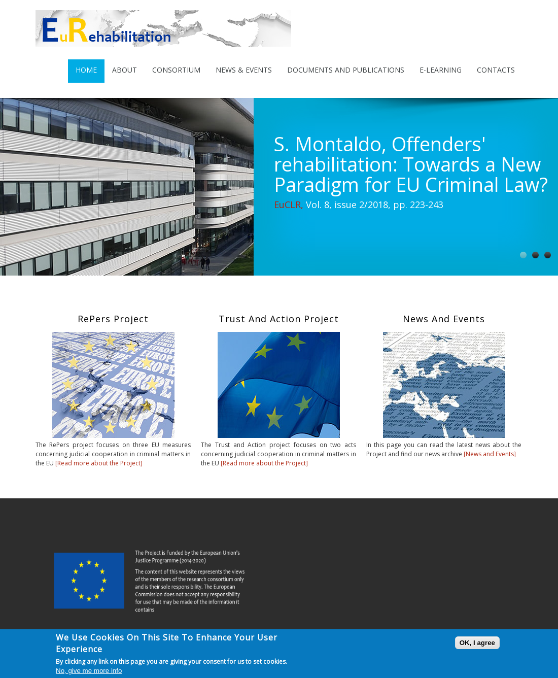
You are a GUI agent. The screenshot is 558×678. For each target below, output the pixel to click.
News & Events (244, 70)
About (124, 70)
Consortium (176, 70)
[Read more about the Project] (98, 463)
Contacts (496, 70)
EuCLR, (288, 204)
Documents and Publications (345, 70)
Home (86, 70)
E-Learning (441, 70)
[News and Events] (490, 454)
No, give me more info (89, 671)
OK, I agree (477, 643)
